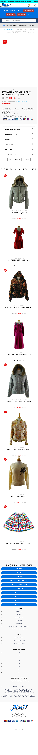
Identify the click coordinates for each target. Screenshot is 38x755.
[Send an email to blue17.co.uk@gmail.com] (32, 6)
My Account (19, 637)
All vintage (19, 577)
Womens (27, 159)
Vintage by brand (19, 585)
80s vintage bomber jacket (19, 449)
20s (19, 652)
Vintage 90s (19, 605)
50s (19, 661)
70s (19, 666)
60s (19, 663)
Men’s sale (10, 14)
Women (12, 11)
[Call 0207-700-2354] (35, 6)
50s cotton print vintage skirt (19, 544)
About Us (19, 611)
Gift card (21, 14)
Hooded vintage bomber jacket (19, 307)
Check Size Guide (21, 101)
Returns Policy (19, 687)
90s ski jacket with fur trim (19, 402)
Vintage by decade (19, 581)
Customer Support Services (19, 681)
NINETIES (17, 159)
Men (19, 11)
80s (19, 669)
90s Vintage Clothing (18, 31)
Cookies (19, 623)
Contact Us (19, 620)
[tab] (19, 129)
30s (19, 655)
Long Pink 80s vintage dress (19, 355)
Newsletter (19, 617)
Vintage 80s (19, 601)
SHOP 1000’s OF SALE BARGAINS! (21, 1)
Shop (6, 11)
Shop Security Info (19, 640)
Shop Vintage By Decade (27, 29)
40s (19, 658)
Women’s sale (28, 11)
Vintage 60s (19, 593)
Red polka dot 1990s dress (19, 260)
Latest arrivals (19, 589)
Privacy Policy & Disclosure (19, 626)
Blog (29, 14)
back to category (9, 29)
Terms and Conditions (19, 629)
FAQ (19, 684)
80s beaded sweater (19, 496)
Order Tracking (19, 643)
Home (17, 29)
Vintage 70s (19, 597)
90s (10, 159)
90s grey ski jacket (19, 213)
